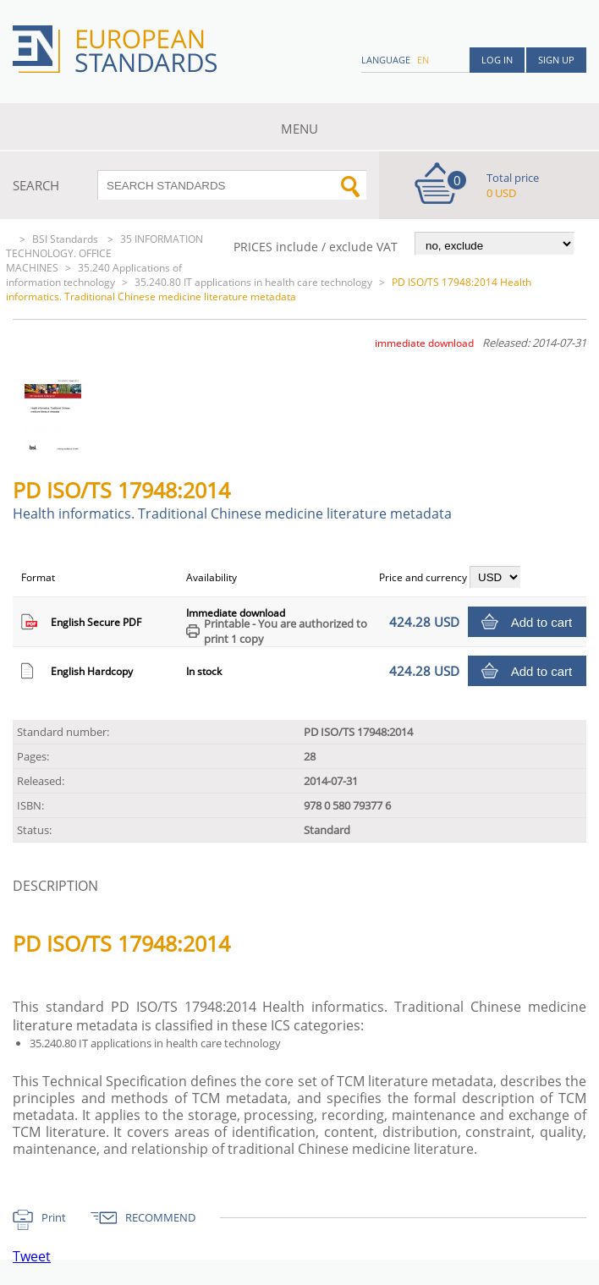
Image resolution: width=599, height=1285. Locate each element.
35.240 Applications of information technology (94, 275)
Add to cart (542, 622)
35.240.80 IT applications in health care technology (253, 282)
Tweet (32, 1256)
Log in (497, 59)
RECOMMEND (160, 1217)
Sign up (556, 59)
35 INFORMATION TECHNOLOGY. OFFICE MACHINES (104, 253)
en (423, 59)
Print (53, 1217)
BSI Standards (66, 239)
